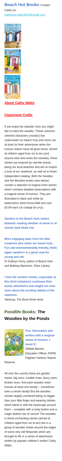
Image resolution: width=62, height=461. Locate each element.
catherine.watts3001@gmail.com (24, 14)
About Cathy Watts (19, 103)
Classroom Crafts (18, 115)
